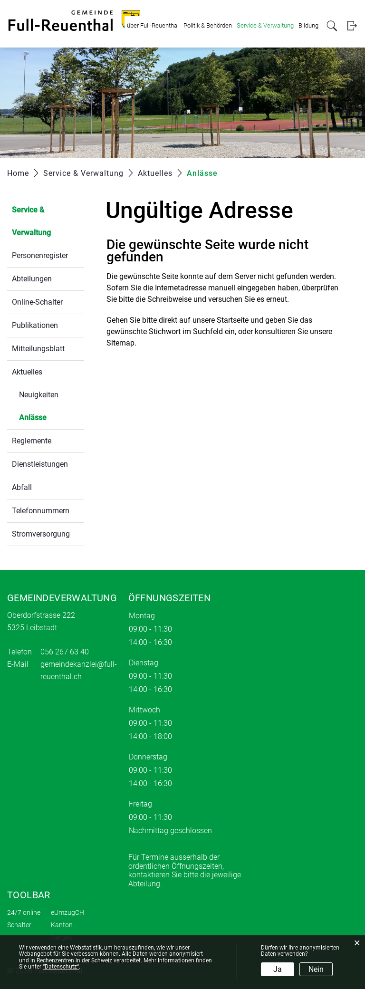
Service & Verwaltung (265, 25)
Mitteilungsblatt (38, 348)
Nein (316, 969)
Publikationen (35, 325)
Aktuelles (27, 371)
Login (352, 26)
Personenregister (40, 255)
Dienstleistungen (40, 464)
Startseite (233, 320)
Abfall (22, 487)
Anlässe (51, 416)
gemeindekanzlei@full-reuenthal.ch (78, 670)
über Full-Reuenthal (153, 25)
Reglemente (31, 440)
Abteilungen (32, 278)
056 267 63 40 (64, 651)
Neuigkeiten (38, 394)
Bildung (308, 25)
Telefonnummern (40, 510)
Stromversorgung (41, 533)
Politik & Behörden (207, 25)
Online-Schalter (37, 302)
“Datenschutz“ (61, 966)
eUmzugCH (67, 912)
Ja (277, 969)
